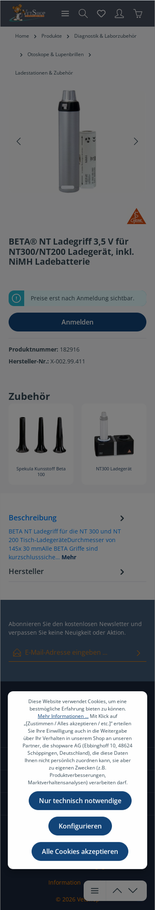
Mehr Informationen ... (63, 728)
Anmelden (77, 322)
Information (64, 882)
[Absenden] (138, 652)
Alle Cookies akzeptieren (80, 863)
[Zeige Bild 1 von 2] (67, 187)
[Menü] (65, 13)
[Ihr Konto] (119, 13)
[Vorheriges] (19, 141)
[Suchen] (83, 13)
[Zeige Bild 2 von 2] (87, 187)
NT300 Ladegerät (114, 469)
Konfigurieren (80, 838)
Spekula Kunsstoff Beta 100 (41, 471)
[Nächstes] (135, 141)
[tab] (68, 536)
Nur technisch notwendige (80, 812)
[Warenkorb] (137, 13)
